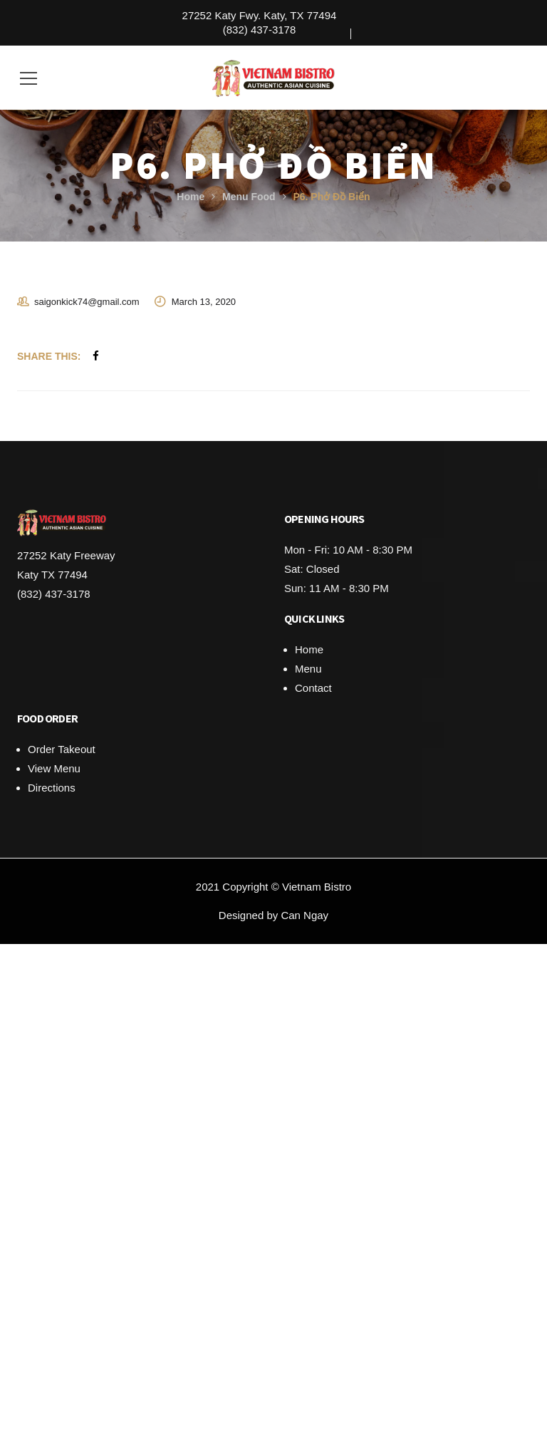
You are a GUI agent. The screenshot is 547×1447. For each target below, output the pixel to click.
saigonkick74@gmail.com (87, 301)
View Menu (54, 768)
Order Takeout (61, 749)
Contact (313, 688)
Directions (51, 788)
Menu (308, 669)
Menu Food (249, 196)
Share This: (48, 356)
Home (190, 196)
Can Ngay (304, 915)
